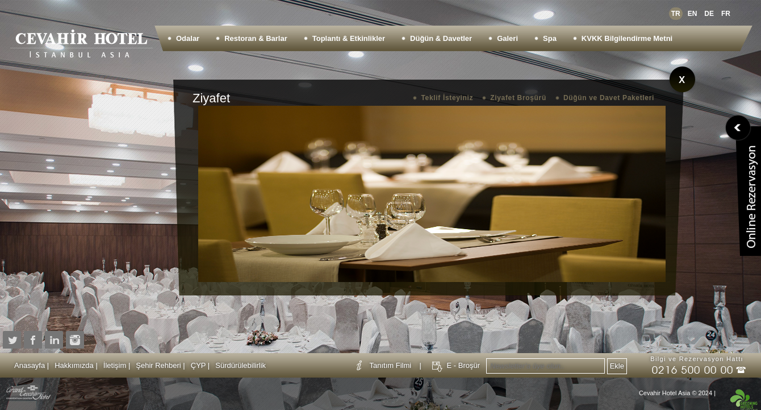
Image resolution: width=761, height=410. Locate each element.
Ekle (617, 366)
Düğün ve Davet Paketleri (608, 98)
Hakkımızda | (76, 365)
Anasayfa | (31, 365)
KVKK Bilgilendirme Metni (627, 38)
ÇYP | (200, 365)
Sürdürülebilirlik (240, 365)
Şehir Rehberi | (160, 365)
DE (709, 14)
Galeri (507, 38)
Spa (550, 38)
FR (725, 14)
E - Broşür (463, 365)
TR (675, 14)
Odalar (187, 38)
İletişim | (116, 365)
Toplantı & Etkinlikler (348, 38)
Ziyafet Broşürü (518, 98)
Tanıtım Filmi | (396, 365)
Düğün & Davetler (441, 38)
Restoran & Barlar (255, 38)
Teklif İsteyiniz (447, 98)
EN (692, 14)
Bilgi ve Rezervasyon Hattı (696, 358)
